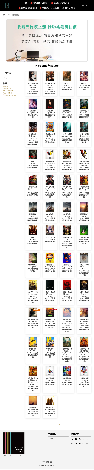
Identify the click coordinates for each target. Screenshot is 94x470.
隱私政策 (47, 466)
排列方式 (7, 73)
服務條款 (41, 466)
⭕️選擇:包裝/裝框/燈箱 (9, 96)
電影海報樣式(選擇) (8, 91)
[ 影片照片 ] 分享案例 (69, 8)
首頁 (26, 3)
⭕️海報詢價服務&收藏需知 (39, 3)
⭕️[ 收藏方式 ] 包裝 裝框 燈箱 (27, 8)
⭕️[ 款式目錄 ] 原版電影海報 (61, 3)
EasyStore (20, 456)
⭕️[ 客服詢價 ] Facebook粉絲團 (49, 8)
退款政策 (52, 466)
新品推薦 (5, 87)
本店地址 (50, 439)
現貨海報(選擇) (7, 89)
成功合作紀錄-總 (7, 93)
